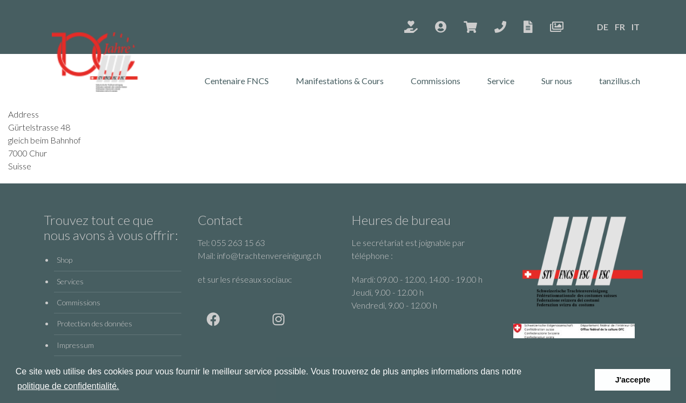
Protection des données (94, 323)
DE (602, 27)
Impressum (75, 345)
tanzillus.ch (619, 81)
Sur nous (556, 81)
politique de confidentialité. (68, 386)
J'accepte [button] (632, 379)
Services (70, 281)
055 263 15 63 (238, 242)
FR (620, 27)
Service (500, 81)
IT (635, 27)
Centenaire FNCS (237, 81)
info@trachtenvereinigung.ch (269, 255)
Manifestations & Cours (340, 81)
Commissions (435, 81)
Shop (64, 259)
